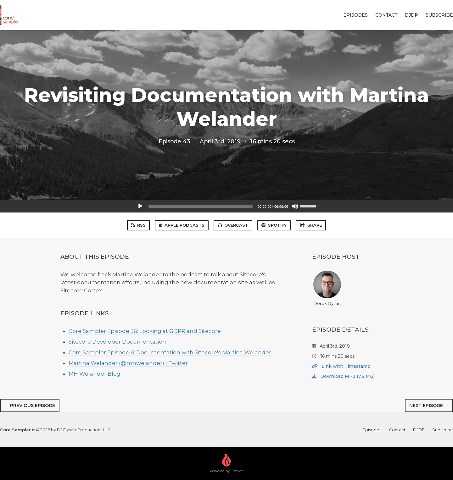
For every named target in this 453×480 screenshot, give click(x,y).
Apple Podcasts (181, 225)
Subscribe (439, 15)
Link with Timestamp (341, 366)
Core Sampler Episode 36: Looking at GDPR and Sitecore (145, 331)
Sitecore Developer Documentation (117, 342)
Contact (386, 15)
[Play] (140, 206)
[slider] (200, 206)
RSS (138, 225)
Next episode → (429, 405)
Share (311, 225)
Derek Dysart (327, 288)
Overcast (233, 225)
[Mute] (295, 206)
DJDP (411, 15)
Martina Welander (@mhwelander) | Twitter (128, 363)
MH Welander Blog (94, 374)
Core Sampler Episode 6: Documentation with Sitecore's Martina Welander (170, 352)
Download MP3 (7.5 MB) (343, 376)
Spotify (274, 225)
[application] (226, 206)
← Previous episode (29, 405)
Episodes (355, 15)
